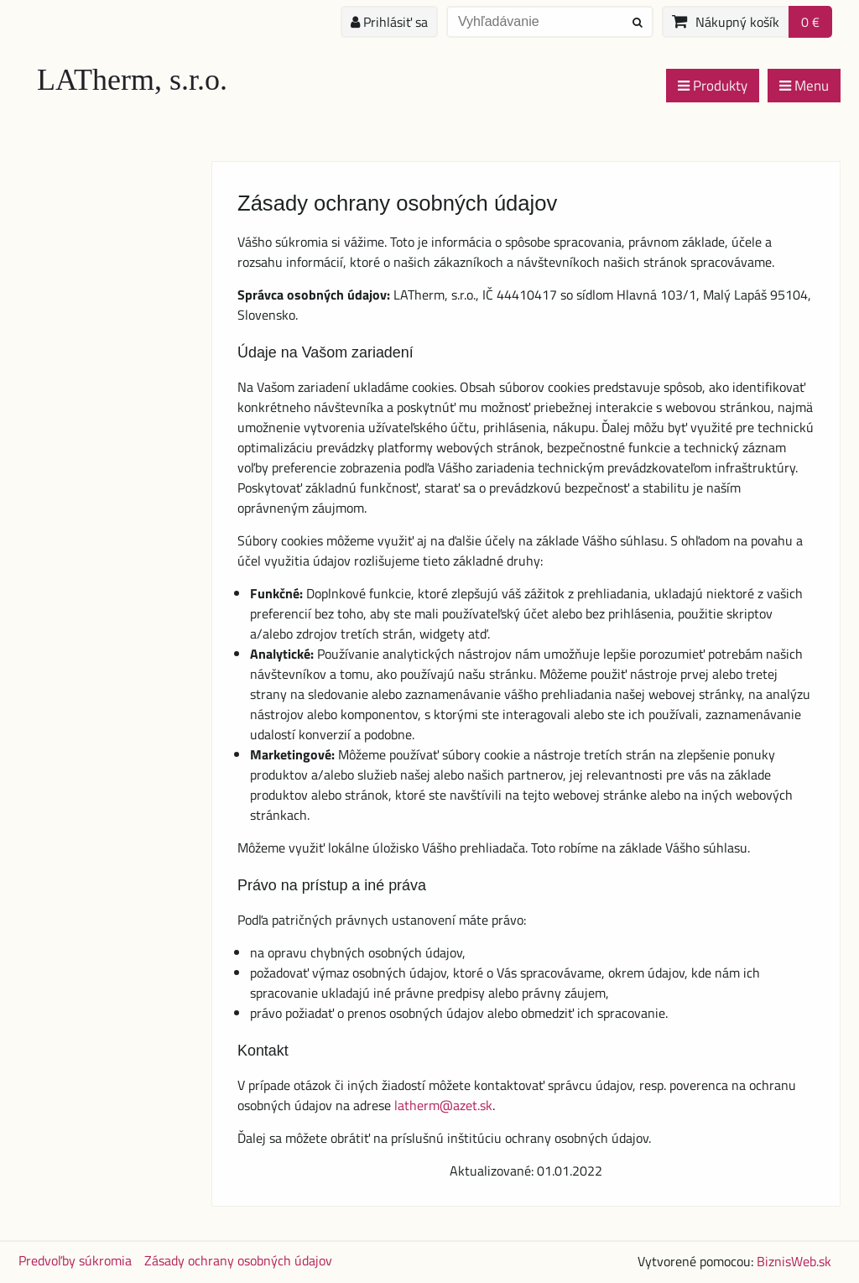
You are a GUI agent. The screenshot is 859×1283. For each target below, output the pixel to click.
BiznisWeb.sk (794, 1261)
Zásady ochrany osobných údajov (238, 1260)
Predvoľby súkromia (75, 1260)
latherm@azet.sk (443, 1105)
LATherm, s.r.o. (132, 79)
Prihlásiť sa (389, 22)
